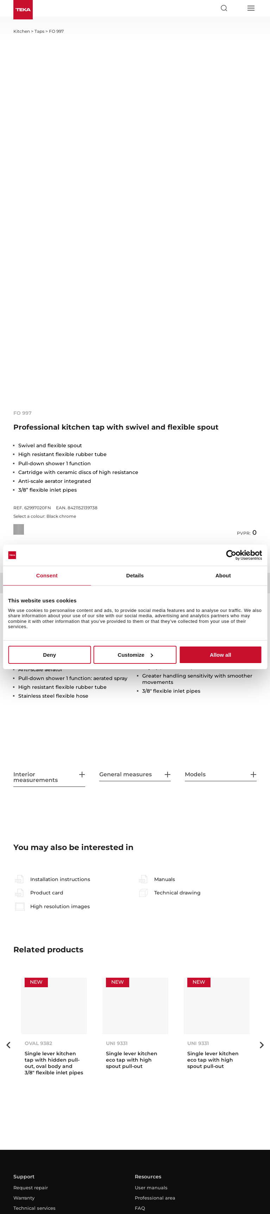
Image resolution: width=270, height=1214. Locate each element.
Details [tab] (135, 575)
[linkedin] (153, 1143)
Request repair (30, 1057)
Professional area (155, 1067)
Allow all (220, 655)
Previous (8, 914)
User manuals (151, 1057)
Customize (135, 655)
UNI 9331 (116, 913)
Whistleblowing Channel (190, 1189)
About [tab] (223, 575)
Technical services (34, 1077)
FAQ (140, 1077)
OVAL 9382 (38, 913)
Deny (49, 655)
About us (24, 1114)
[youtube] (135, 1143)
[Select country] (237, 8)
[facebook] (117, 1143)
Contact (22, 1124)
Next (261, 914)
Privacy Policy (102, 1189)
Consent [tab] (47, 575)
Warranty (23, 1067)
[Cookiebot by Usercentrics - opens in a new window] (231, 555)
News (20, 1103)
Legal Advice (65, 1189)
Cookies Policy (140, 1189)
